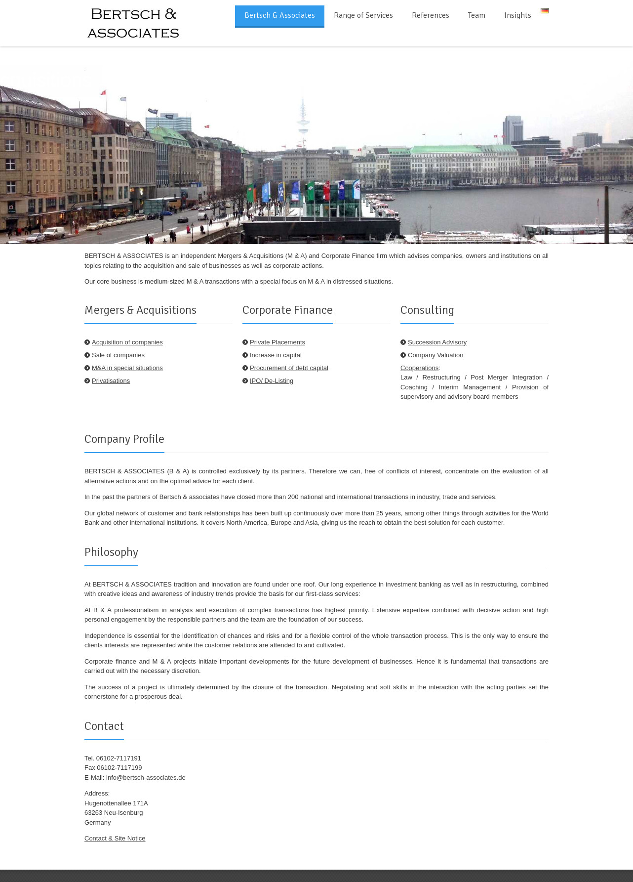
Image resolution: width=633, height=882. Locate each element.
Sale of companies (118, 355)
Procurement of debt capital (289, 368)
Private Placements (277, 342)
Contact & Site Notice (115, 838)
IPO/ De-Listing (271, 380)
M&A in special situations (127, 368)
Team (476, 15)
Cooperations (419, 368)
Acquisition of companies (127, 342)
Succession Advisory (437, 342)
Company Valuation (436, 355)
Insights (517, 15)
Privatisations (111, 380)
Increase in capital (276, 355)
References (430, 15)
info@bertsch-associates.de (146, 777)
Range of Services (363, 15)
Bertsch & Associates (279, 15)
